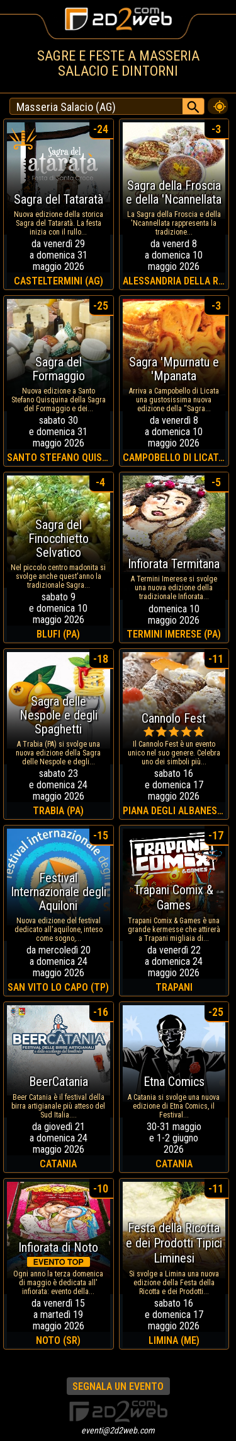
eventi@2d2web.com (118, 1430)
